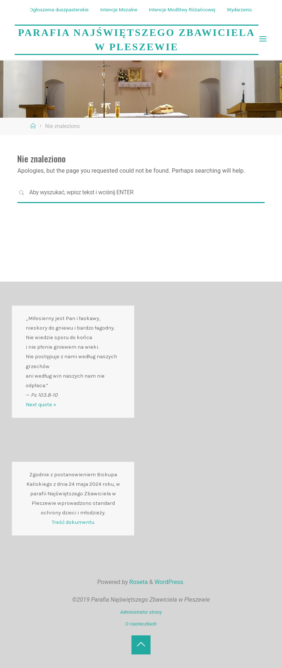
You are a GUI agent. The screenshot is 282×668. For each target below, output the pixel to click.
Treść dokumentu (73, 522)
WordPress (169, 582)
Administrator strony (141, 612)
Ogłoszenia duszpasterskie (59, 9)
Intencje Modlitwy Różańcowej (182, 9)
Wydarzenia (239, 9)
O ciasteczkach (141, 624)
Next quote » (41, 404)
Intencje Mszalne (118, 9)
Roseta (138, 582)
